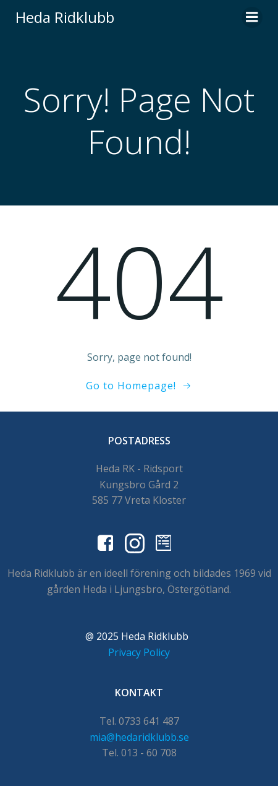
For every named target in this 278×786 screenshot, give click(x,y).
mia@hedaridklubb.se (139, 737)
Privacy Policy (139, 652)
